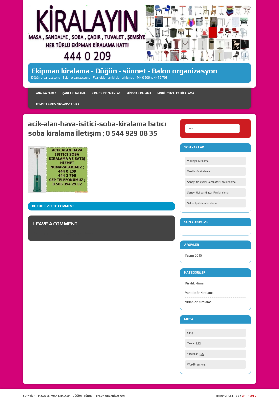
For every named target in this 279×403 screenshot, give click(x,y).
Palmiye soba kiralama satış (57, 103)
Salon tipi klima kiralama (202, 203)
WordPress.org (196, 364)
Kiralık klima (194, 283)
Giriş (190, 332)
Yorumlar (195, 354)
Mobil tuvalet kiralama (175, 93)
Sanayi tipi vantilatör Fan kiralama (208, 192)
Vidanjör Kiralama (198, 160)
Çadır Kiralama (74, 93)
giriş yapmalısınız (80, 233)
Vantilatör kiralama (198, 171)
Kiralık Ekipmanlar (106, 93)
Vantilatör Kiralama (199, 293)
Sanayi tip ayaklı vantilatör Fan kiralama (211, 182)
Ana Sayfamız (46, 93)
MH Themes (248, 396)
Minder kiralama (139, 93)
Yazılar (194, 343)
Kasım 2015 (193, 255)
